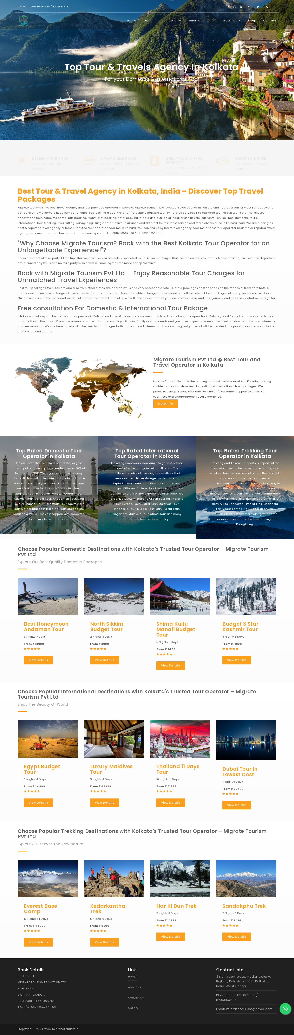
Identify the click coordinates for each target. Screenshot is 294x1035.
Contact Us (136, 998)
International (201, 20)
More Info (165, 404)
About (149, 20)
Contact (269, 20)
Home (131, 20)
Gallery (133, 1008)
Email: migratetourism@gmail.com (244, 1009)
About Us (134, 987)
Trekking (231, 20)
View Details (38, 660)
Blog (251, 20)
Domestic (171, 20)
